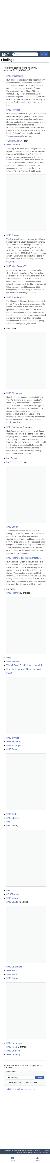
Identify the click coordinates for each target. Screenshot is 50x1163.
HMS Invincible (13, 738)
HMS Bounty (12, 527)
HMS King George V (16, 266)
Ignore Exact (30, 1082)
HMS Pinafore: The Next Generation (23, 558)
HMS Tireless (12, 814)
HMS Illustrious (13, 741)
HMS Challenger (14, 967)
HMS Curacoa (13, 1051)
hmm (8, 328)
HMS (8, 658)
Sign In (44, 54)
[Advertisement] (25, 26)
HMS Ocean (12, 749)
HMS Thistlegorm (14, 76)
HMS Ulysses (12, 818)
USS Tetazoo (12, 894)
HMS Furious (12, 235)
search (39, 1077)
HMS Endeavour (14, 427)
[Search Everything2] (25, 54)
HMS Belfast (12, 970)
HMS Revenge (13, 110)
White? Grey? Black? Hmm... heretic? (24, 665)
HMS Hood (11, 1047)
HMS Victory (12, 898)
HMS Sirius (11, 974)
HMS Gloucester (14, 393)
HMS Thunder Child (15, 297)
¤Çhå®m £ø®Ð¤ (14, 141)
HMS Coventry (13, 1054)
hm (7, 589)
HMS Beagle (12, 902)
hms (8, 458)
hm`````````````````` (14, 462)
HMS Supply (12, 978)
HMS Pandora (13, 145)
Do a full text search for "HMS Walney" (20, 1089)
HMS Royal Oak (14, 1043)
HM (8, 822)
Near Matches (14, 1082)
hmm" (9, 825)
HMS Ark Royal (13, 745)
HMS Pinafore (13, 593)
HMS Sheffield (13, 661)
